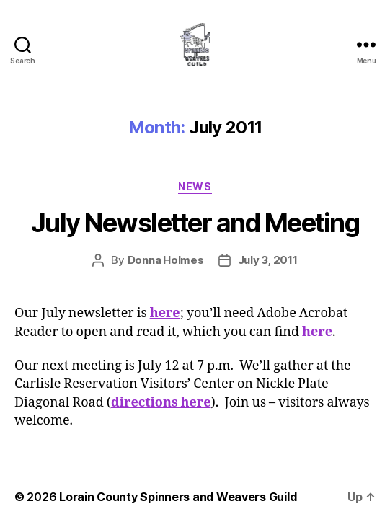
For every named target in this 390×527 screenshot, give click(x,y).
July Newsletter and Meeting (195, 223)
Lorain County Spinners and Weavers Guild (177, 497)
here (165, 313)
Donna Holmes (166, 260)
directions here (161, 402)
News (194, 186)
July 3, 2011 (268, 260)
